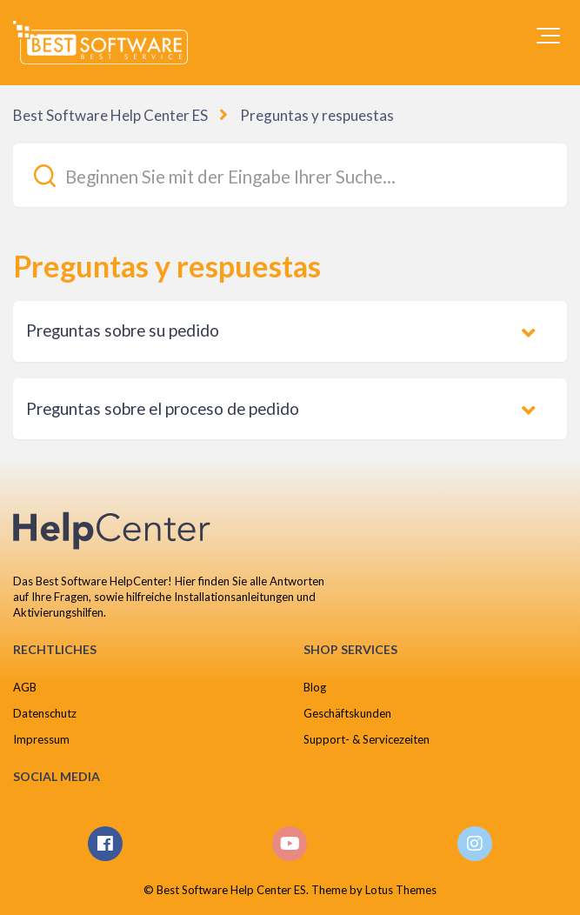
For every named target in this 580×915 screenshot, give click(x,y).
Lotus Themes (401, 890)
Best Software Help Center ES (110, 115)
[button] (548, 35)
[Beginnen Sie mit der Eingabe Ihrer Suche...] (290, 175)
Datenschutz (45, 713)
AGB (25, 687)
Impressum (41, 739)
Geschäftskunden (347, 713)
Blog (314, 687)
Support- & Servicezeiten (366, 739)
